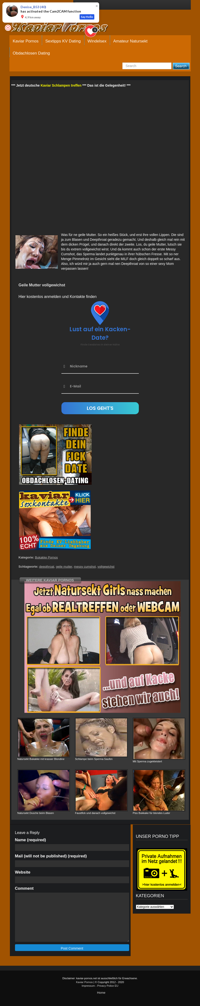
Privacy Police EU (107, 985)
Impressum (88, 985)
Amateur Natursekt (130, 41)
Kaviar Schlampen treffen (61, 85)
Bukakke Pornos (46, 557)
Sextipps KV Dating (63, 41)
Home (101, 992)
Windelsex (97, 41)
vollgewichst (105, 566)
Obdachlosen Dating (31, 53)
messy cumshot (85, 566)
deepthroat (46, 566)
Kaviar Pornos (26, 41)
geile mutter (64, 566)
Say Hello (87, 17)
